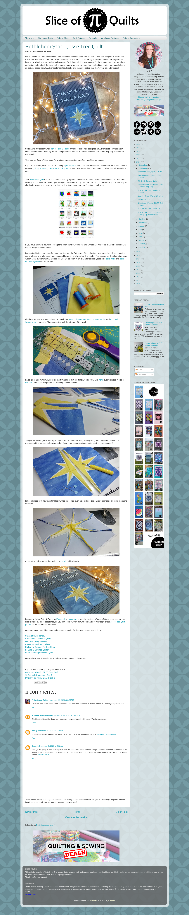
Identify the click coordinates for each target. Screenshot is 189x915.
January (142, 247)
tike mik (35, 746)
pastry (34, 731)
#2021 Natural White (96, 319)
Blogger (111, 901)
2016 (138, 262)
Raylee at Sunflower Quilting (38, 644)
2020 (138, 162)
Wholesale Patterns (110, 38)
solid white (110, 259)
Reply (34, 707)
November (143, 169)
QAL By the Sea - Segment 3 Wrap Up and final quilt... (150, 213)
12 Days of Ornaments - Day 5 (38, 675)
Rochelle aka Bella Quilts (42, 715)
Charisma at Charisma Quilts (38, 639)
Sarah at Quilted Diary (35, 636)
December (143, 165)
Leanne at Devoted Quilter (37, 650)
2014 (138, 270)
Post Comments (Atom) (45, 825)
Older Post (121, 811)
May (141, 233)
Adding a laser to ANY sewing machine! (153, 344)
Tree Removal (43, 755)
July (140, 230)
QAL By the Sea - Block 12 (149, 209)
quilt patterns (70, 165)
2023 (138, 151)
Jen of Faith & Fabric (60, 149)
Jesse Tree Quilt (36, 179)
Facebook (60, 619)
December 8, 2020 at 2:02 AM (51, 746)
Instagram (72, 619)
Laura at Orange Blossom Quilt (39, 653)
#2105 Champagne (77, 319)
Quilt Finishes (79, 38)
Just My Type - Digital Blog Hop (150, 196)
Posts (138, 370)
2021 (138, 158)
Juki (63, 561)
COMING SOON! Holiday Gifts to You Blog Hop (150, 185)
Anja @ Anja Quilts (40, 700)
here (101, 380)
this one (28, 383)
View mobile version (76, 817)
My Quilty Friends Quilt (147, 181)
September (143, 222)
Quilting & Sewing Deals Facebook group (50, 168)
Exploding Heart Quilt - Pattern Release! (154, 324)
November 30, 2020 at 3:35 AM (50, 731)
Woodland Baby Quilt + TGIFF (150, 172)
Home (77, 811)
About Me (29, 38)
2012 (138, 277)
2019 (138, 252)
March (141, 240)
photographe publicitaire (106, 734)
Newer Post (31, 811)
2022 (138, 155)
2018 (138, 255)
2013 (138, 273)
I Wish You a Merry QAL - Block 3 (40, 678)
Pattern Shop (63, 38)
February (142, 244)
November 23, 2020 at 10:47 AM (67, 715)
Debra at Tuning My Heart (36, 641)
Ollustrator (93, 901)
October (142, 219)
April (141, 237)
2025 (138, 144)
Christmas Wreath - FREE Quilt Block (41, 672)
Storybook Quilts (45, 38)
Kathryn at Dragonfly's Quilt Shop (40, 647)
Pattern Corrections (131, 38)
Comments (140, 374)
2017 (138, 259)
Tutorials (93, 38)
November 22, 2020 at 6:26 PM (61, 700)
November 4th (144, 199)
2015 (138, 266)
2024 (138, 148)
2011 (138, 280)
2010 (138, 284)
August (142, 226)
